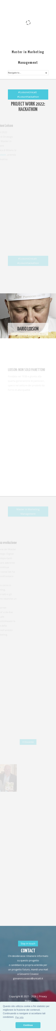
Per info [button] (19, 1017)
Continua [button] (28, 1025)
